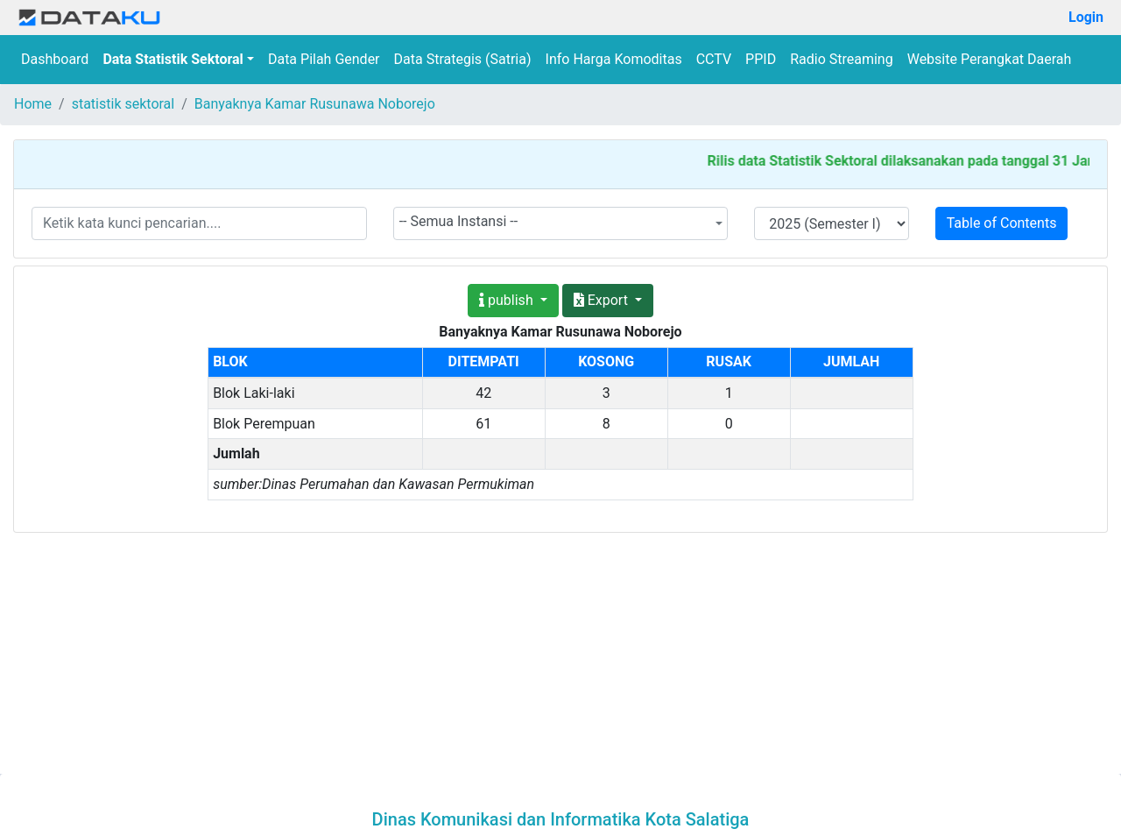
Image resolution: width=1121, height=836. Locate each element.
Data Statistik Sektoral (172, 59)
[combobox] (561, 223)
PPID (760, 59)
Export (602, 300)
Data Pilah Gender (324, 59)
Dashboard (54, 59)
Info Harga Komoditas (614, 59)
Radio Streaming (841, 59)
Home (33, 104)
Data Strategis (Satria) (463, 59)
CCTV (713, 59)
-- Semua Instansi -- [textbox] (458, 221)
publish (508, 300)
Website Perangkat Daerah (989, 59)
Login (1085, 17)
